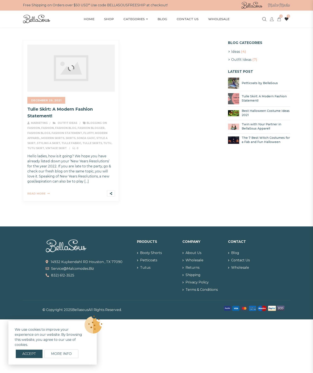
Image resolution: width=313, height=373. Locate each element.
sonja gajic (86, 138)
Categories (134, 19)
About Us (193, 253)
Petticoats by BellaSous (260, 83)
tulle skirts (92, 143)
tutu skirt (35, 148)
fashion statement (67, 133)
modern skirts (52, 138)
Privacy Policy (197, 282)
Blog (162, 19)
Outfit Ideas (67, 122)
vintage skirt (56, 148)
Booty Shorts (151, 253)
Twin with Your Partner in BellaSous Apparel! (261, 126)
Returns (192, 268)
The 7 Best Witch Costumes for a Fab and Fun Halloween (266, 140)
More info (61, 354)
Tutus (145, 268)
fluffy (88, 133)
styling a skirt (48, 143)
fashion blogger (91, 128)
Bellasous (80, 310)
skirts (71, 138)
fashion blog (65, 128)
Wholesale (218, 19)
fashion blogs (38, 133)
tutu (107, 143)
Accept (29, 354)
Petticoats (148, 260)
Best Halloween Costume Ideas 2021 (266, 113)
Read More (36, 193)
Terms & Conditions (202, 290)
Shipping (193, 275)
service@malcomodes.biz (72, 269)
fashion (47, 128)
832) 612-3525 (62, 275)
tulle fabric (71, 143)
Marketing (37, 122)
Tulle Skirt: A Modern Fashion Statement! (264, 98)
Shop (109, 19)
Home (89, 19)
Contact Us (188, 19)
